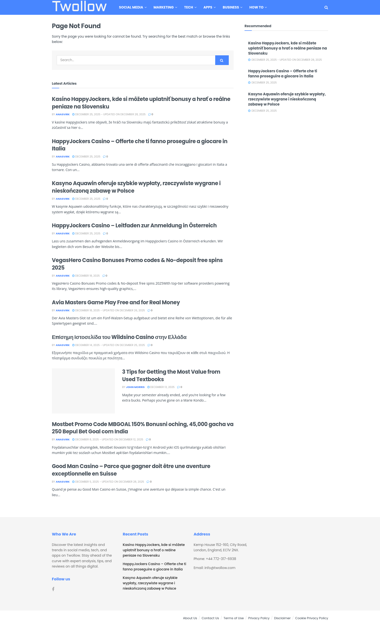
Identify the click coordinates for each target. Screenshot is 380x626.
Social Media (131, 7)
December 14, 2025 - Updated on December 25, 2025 (108, 345)
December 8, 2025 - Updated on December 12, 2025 (107, 439)
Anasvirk (63, 114)
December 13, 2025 (161, 387)
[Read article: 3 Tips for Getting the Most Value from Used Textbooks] (83, 390)
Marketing (164, 7)
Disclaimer (282, 618)
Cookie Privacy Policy (311, 618)
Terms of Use (233, 618)
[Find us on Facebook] (53, 589)
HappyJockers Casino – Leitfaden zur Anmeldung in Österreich (134, 225)
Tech (188, 7)
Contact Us (210, 618)
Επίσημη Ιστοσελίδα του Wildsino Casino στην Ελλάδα (119, 337)
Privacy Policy (258, 618)
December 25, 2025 (86, 156)
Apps (208, 7)
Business (231, 7)
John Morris (135, 387)
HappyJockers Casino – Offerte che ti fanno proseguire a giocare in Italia (139, 145)
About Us (190, 618)
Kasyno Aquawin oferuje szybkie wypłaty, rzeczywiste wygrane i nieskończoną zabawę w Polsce (136, 187)
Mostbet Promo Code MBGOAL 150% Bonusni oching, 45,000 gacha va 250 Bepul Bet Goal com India (142, 428)
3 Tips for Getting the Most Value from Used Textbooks (171, 375)
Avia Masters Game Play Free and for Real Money (116, 302)
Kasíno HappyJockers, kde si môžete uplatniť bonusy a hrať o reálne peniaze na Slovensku (141, 102)
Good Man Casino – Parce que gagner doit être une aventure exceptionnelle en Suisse (131, 470)
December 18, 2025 (86, 276)
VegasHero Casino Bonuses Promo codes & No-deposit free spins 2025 (137, 264)
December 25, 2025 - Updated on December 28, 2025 (108, 114)
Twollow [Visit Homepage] (79, 7)
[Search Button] (326, 7)
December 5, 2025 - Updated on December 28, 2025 (108, 482)
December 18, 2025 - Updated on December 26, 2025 (108, 310)
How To (256, 7)
